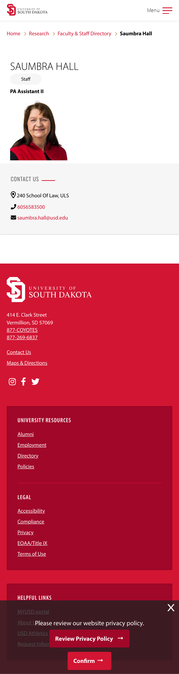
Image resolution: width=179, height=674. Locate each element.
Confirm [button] (84, 661)
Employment (31, 445)
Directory (27, 455)
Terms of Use (31, 554)
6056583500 (31, 207)
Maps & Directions (27, 363)
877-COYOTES (22, 330)
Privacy (25, 532)
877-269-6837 (22, 337)
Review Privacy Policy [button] (84, 638)
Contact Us (19, 352)
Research (39, 33)
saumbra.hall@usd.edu (42, 217)
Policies (25, 466)
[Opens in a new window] (12, 382)
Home (14, 33)
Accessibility (31, 511)
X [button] (171, 607)
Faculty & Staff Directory (84, 33)
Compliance (30, 521)
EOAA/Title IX (32, 543)
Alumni (25, 434)
